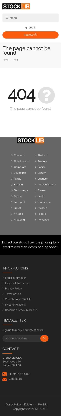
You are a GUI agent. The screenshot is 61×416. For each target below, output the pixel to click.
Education (20, 172)
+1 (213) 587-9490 (19, 374)
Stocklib (42, 404)
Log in (30, 27)
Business (42, 178)
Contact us (15, 378)
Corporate (20, 167)
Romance (43, 219)
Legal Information (16, 277)
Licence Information (17, 283)
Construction (21, 161)
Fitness (41, 190)
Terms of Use (13, 293)
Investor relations (15, 304)
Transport (19, 202)
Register (30, 35)
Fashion (18, 184)
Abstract (42, 155)
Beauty (42, 172)
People (42, 213)
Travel (17, 208)
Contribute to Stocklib (18, 299)
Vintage (18, 213)
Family (17, 178)
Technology (21, 190)
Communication (47, 184)
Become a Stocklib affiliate (21, 310)
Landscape (44, 202)
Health (41, 196)
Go (44, 338)
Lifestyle (42, 208)
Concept (19, 155)
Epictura (29, 404)
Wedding (19, 219)
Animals (42, 161)
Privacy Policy (13, 288)
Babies (41, 167)
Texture (18, 196)
